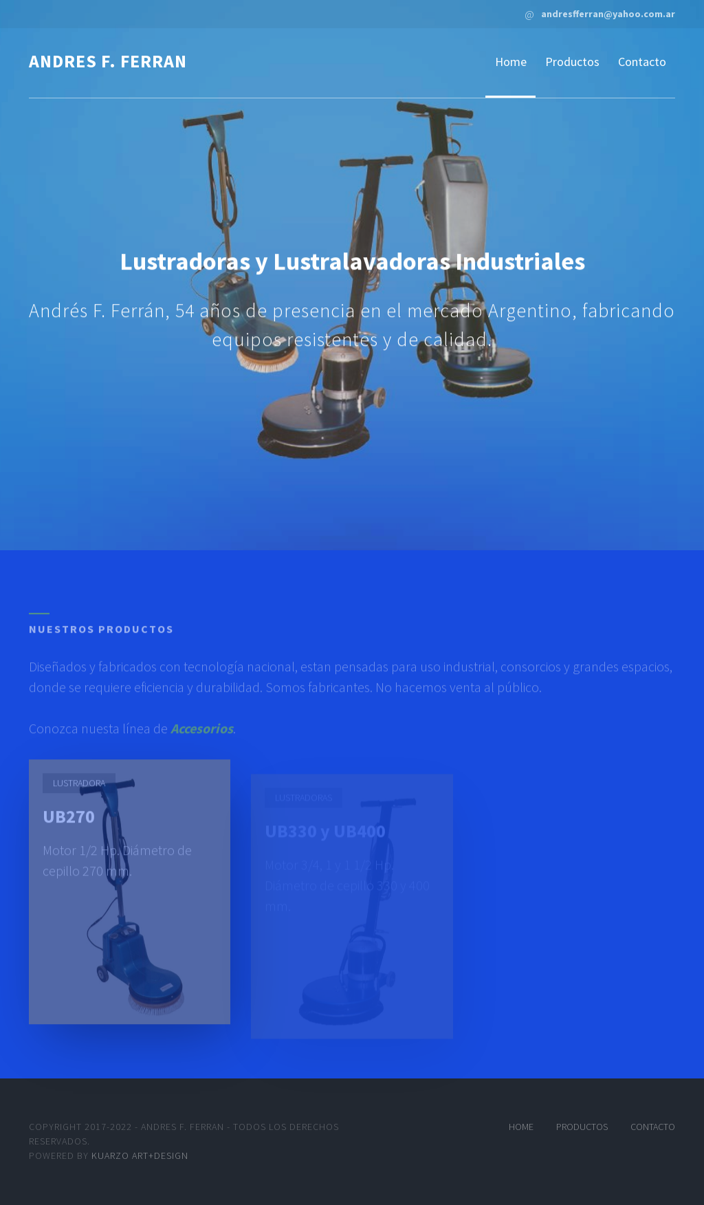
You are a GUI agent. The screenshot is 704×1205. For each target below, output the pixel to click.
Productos (572, 61)
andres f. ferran (108, 61)
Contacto (642, 61)
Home (511, 61)
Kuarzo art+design (139, 1155)
